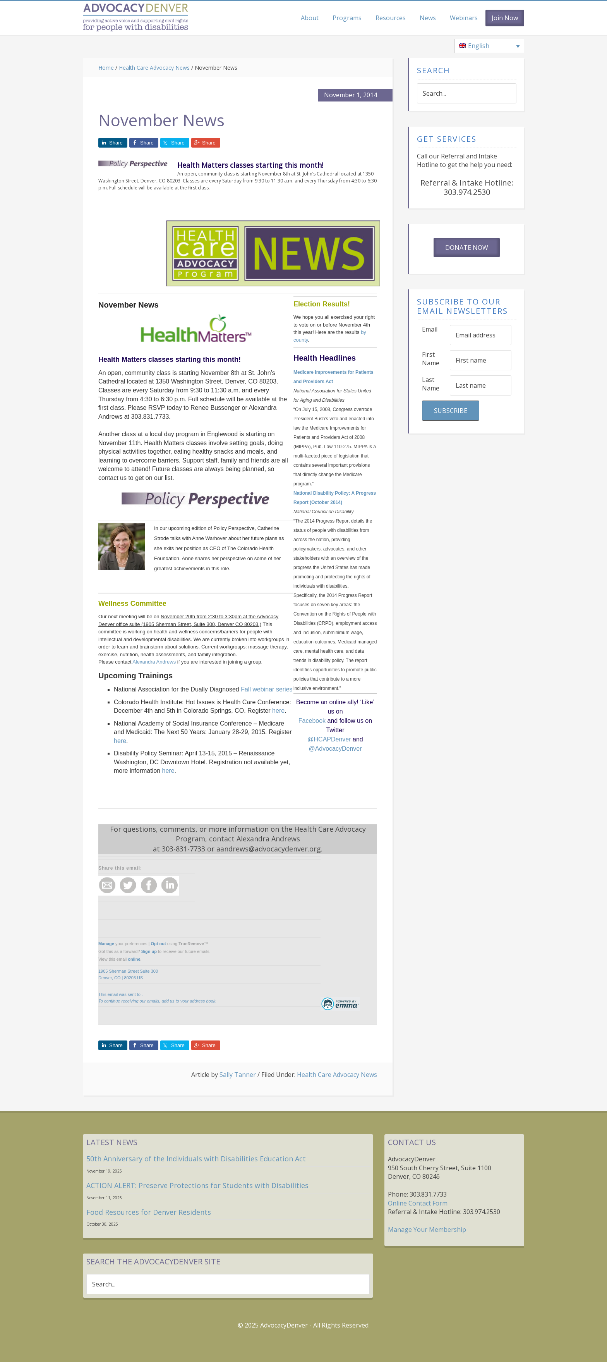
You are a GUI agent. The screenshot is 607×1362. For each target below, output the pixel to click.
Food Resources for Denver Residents (148, 1212)
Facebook (313, 720)
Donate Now (466, 247)
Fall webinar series (266, 689)
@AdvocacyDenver (335, 748)
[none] (489, 46)
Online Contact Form (418, 1203)
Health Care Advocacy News (337, 1074)
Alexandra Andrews (154, 662)
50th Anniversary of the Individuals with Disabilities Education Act (196, 1158)
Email (429, 329)
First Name (430, 359)
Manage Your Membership (427, 1229)
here (278, 710)
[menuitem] (489, 46)
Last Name (430, 384)
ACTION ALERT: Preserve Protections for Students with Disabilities (197, 1185)
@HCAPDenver (329, 739)
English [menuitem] (478, 45)
